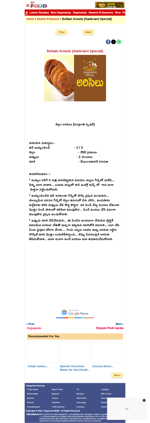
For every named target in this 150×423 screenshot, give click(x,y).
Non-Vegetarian (61, 12)
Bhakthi (55, 394)
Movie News (32, 394)
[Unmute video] (75, 275)
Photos (30, 402)
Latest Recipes (39, 12)
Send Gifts (81, 398)
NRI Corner (106, 394)
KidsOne (56, 402)
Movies (30, 398)
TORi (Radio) (58, 407)
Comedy (80, 407)
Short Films (57, 389)
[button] (108, 42)
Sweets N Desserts (101, 12)
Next (88, 32)
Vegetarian (80, 12)
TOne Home (32, 389)
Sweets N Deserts (48, 19)
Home (30, 19)
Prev (62, 32)
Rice (118, 12)
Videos (55, 398)
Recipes (80, 394)
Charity (104, 407)
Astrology (81, 402)
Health (104, 402)
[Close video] (144, 400)
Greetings (106, 398)
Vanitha (105, 389)
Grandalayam (33, 407)
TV (77, 389)
